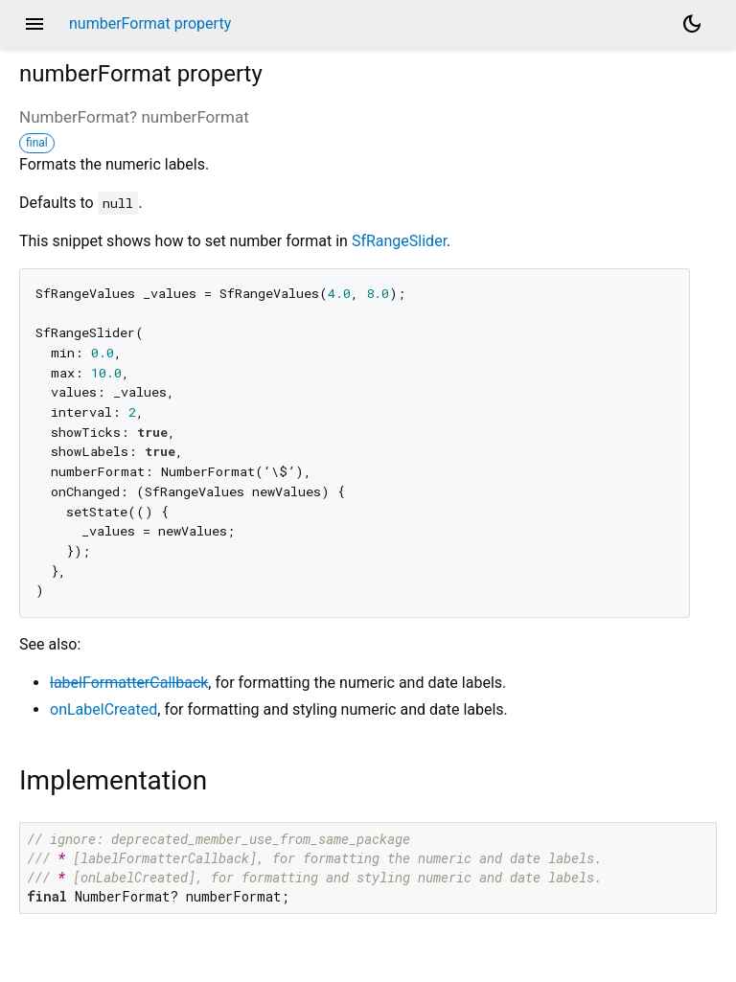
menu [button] (34, 23)
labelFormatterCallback (129, 683)
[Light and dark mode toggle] (692, 24)
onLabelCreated (103, 709)
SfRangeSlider (399, 241)
